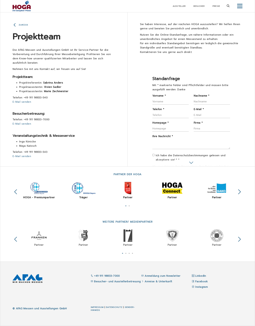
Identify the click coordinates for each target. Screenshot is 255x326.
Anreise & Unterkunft (158, 281)
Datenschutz (114, 307)
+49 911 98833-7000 (105, 276)
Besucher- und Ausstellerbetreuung (116, 281)
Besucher (199, 6)
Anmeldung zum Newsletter (163, 276)
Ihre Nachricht (162, 136)
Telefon (158, 109)
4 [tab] (132, 253)
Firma (198, 123)
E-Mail (199, 109)
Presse (216, 6)
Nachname (201, 96)
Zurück (23, 24)
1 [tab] (126, 205)
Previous (16, 192)
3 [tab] (129, 253)
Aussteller (179, 6)
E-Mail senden (22, 102)
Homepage (160, 123)
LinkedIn (200, 276)
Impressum (97, 307)
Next (239, 192)
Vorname (159, 96)
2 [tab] (129, 205)
